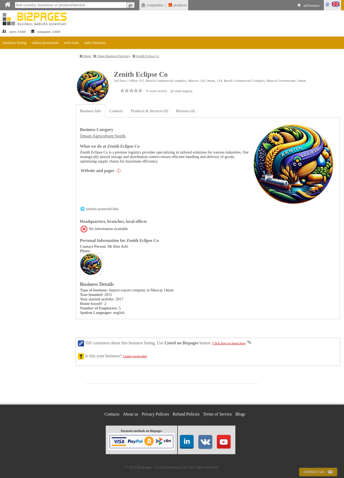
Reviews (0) (185, 111)
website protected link (102, 209)
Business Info (90, 111)
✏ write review (156, 91)
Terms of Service (217, 414)
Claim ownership (135, 356)
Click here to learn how (229, 343)
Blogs (240, 414)
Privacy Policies (155, 414)
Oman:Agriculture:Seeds (103, 135)
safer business (95, 42)
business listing (15, 42)
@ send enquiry (181, 91)
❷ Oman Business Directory (112, 56)
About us (130, 414)
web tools (71, 42)
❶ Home (86, 56)
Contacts (116, 111)
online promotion (45, 42)
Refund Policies (186, 414)
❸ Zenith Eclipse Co (146, 56)
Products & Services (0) (149, 111)
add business (311, 5)
